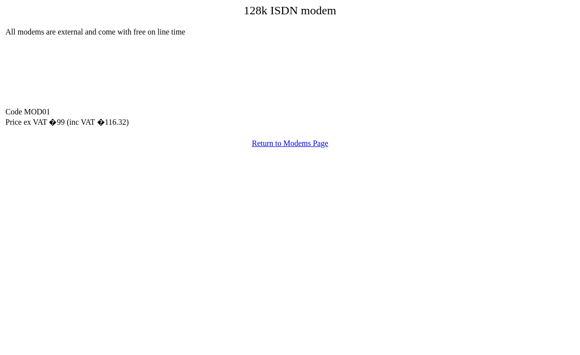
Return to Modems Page (290, 143)
